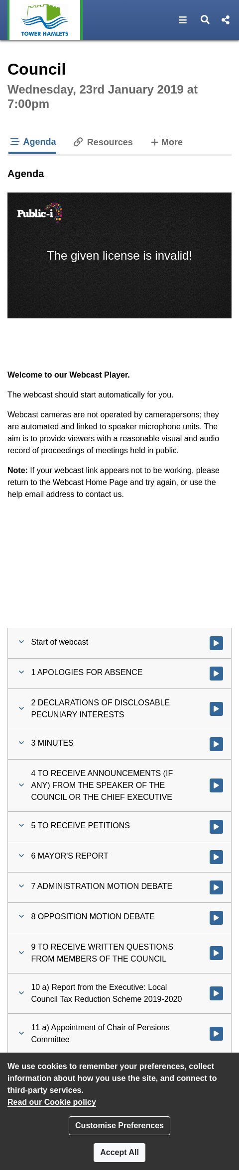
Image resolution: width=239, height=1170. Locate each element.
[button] (183, 19)
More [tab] (166, 141)
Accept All (119, 1152)
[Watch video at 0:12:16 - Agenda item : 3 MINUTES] (216, 744)
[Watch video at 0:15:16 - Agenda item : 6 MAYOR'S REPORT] (216, 857)
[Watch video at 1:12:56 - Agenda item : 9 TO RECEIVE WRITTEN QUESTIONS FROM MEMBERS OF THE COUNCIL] (216, 953)
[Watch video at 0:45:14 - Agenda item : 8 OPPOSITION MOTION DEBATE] (216, 918)
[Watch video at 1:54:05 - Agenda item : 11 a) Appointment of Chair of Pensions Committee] (216, 1034)
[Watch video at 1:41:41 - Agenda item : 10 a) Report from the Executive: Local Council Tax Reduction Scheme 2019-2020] (216, 993)
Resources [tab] (102, 142)
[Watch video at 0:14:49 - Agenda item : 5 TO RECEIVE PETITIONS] (216, 827)
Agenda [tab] (32, 142)
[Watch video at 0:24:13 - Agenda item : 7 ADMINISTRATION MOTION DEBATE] (216, 887)
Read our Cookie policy (51, 1102)
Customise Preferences (119, 1125)
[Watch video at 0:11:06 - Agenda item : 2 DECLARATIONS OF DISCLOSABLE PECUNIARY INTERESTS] (216, 709)
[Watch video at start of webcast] (216, 643)
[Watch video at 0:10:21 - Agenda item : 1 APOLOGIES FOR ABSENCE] (216, 674)
